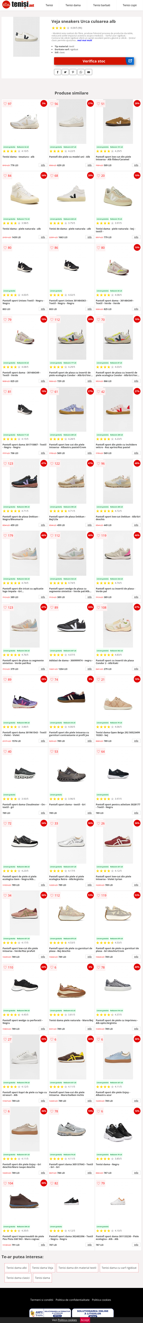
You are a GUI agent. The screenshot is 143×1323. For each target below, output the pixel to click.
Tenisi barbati (101, 5)
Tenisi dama (73, 5)
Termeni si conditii (41, 1300)
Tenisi (49, 5)
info (43, 165)
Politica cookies (101, 1300)
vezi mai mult (84, 40)
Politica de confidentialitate (73, 1300)
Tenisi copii (130, 5)
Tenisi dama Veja (42, 1268)
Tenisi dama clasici (18, 1278)
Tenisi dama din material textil (77, 1268)
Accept (85, 1320)
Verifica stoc (108, 61)
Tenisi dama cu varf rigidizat (119, 1268)
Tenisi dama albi (16, 1268)
